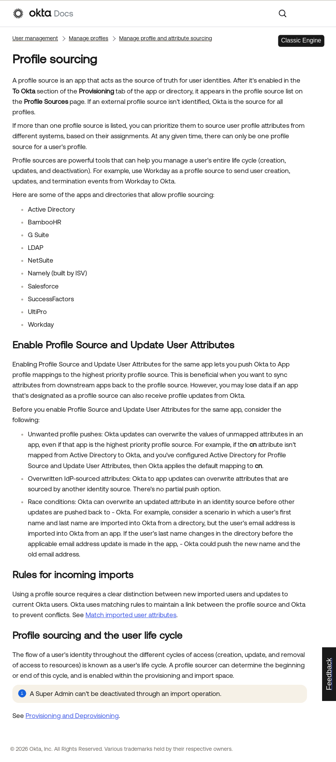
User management (35, 38)
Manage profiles (88, 38)
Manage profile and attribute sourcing (165, 38)
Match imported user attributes (130, 615)
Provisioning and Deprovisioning (72, 716)
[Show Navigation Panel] (320, 13)
